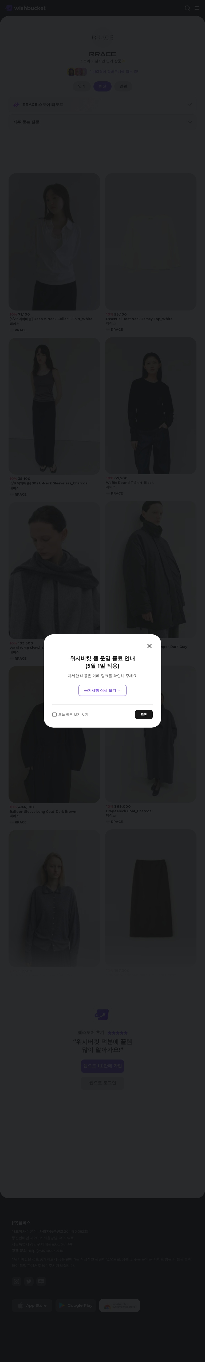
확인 (143, 714)
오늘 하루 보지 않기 (70, 714)
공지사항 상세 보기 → (102, 690)
